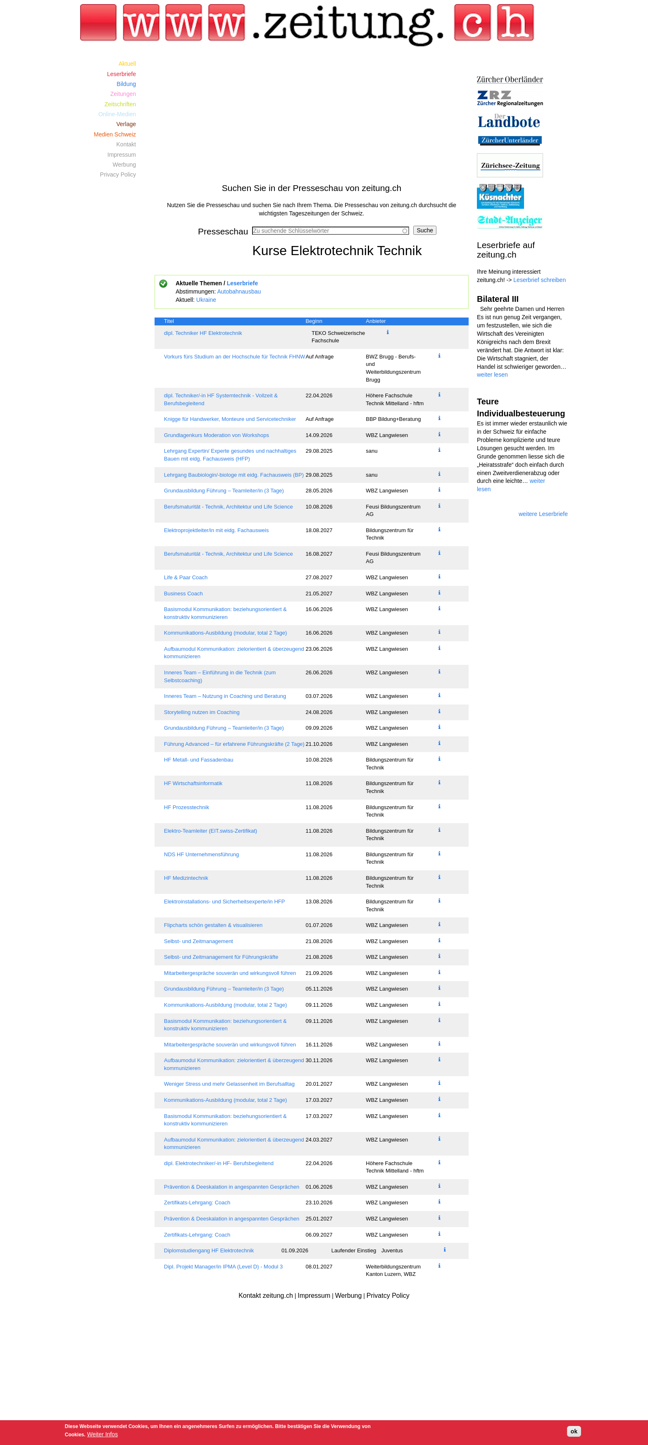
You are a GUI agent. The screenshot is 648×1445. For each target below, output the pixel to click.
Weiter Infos (102, 1434)
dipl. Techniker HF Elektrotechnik (203, 333)
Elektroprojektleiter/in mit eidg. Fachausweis (216, 530)
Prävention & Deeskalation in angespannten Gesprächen (231, 1187)
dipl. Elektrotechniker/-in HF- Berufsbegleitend (219, 1163)
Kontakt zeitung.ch (265, 1295)
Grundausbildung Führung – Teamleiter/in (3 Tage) (224, 490)
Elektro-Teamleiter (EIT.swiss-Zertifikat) (210, 831)
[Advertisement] (312, 116)
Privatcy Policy (388, 1295)
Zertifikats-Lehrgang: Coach (197, 1202)
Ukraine (206, 299)
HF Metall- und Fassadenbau (198, 760)
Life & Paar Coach (186, 577)
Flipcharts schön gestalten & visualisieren (213, 925)
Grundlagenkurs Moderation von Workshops (216, 435)
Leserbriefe (242, 283)
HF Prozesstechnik (186, 807)
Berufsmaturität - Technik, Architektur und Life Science (228, 507)
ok (574, 1431)
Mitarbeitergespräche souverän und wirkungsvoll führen (230, 973)
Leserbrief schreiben (539, 280)
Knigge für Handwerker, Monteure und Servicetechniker (230, 419)
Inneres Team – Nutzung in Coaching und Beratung (225, 696)
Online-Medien (117, 114)
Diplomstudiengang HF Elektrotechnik (209, 1250)
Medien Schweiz (115, 134)
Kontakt (126, 144)
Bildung (126, 84)
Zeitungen (123, 94)
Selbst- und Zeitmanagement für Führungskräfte (221, 957)
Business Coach (183, 593)
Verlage (126, 124)
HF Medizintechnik (186, 878)
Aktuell (127, 63)
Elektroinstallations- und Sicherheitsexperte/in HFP (224, 901)
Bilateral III (498, 298)
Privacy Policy (118, 174)
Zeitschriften (120, 104)
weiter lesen (492, 374)
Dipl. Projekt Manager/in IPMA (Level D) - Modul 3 (223, 1266)
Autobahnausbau (239, 291)
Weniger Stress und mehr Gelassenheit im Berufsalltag (229, 1084)
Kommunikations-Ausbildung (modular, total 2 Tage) (225, 633)
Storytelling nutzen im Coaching (202, 712)
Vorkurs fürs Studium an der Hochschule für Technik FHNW (234, 356)
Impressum (121, 154)
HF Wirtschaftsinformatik (193, 783)
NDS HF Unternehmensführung (201, 854)
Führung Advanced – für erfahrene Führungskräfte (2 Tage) (234, 744)
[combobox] (330, 231)
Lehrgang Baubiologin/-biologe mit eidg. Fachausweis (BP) (234, 475)
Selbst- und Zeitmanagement (198, 941)
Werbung (124, 164)
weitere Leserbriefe (543, 514)
